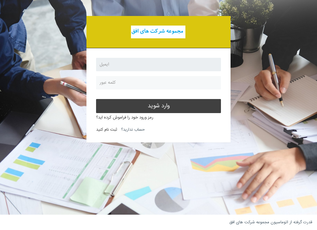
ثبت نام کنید (106, 129)
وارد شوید (159, 106)
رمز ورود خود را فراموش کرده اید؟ (124, 117)
